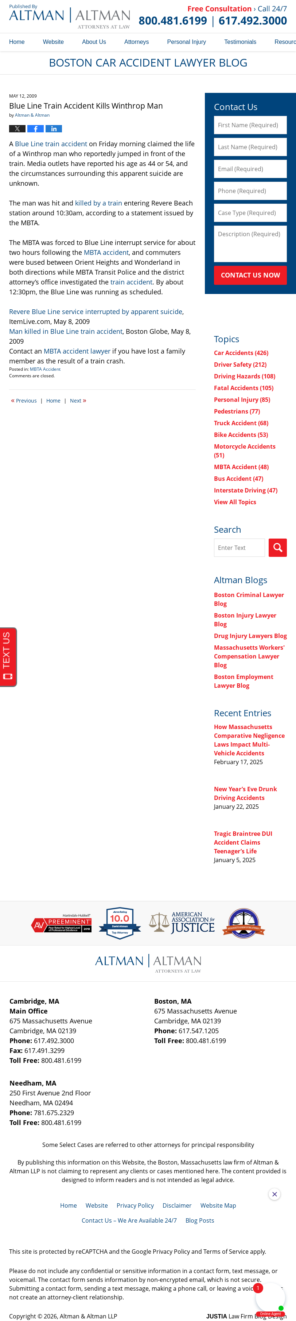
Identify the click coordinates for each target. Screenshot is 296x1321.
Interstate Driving (245, 490)
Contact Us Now (250, 275)
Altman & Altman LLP (88, 1316)
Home (17, 42)
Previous (24, 400)
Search (278, 548)
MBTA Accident (45, 369)
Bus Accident (238, 479)
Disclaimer (177, 1205)
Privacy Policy (135, 1205)
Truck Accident (241, 423)
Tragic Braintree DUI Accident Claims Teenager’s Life (243, 842)
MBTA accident (106, 252)
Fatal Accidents (243, 388)
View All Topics (235, 502)
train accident (131, 282)
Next (78, 400)
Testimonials (240, 42)
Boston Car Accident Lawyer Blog (69, 16)
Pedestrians (237, 411)
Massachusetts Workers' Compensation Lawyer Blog (249, 656)
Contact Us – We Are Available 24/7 (129, 1220)
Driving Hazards (244, 376)
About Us (94, 42)
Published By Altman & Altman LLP (213, 16)
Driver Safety (240, 365)
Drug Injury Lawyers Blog (250, 636)
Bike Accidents (241, 435)
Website (53, 42)
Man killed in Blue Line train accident (65, 331)
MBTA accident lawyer (77, 351)
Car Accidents (241, 353)
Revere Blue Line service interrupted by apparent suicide (95, 311)
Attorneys (136, 42)
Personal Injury (186, 42)
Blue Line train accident (51, 143)
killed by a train (98, 203)
